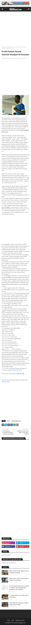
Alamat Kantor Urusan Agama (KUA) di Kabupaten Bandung (19, 571)
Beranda (3, 47)
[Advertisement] (15, 29)
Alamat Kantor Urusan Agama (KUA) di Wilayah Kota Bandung (19, 579)
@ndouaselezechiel (17, 370)
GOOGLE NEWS (6, 381)
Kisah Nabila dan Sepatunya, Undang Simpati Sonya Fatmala (18, 603)
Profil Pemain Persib (11, 47)
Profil (12, 620)
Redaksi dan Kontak (20, 620)
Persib (8, 421)
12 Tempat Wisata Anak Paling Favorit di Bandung (19, 596)
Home (8, 620)
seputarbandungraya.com (9, 58)
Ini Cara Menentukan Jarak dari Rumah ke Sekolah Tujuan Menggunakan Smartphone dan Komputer (19, 587)
